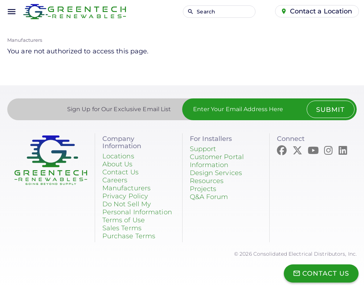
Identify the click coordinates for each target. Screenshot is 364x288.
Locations (118, 156)
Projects (203, 189)
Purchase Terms (128, 236)
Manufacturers (24, 40)
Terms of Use (123, 220)
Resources (207, 181)
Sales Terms (122, 228)
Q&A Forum (209, 197)
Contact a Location (321, 11)
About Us (117, 164)
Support (203, 149)
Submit (330, 110)
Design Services (216, 173)
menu (12, 12)
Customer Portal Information (217, 161)
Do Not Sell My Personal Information (137, 208)
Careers (115, 180)
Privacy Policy (125, 196)
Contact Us (120, 172)
